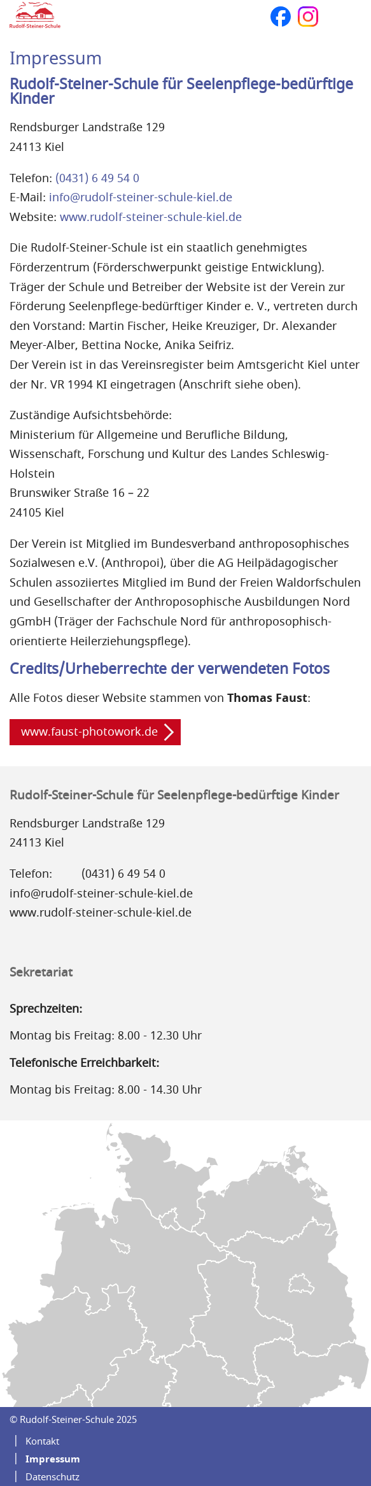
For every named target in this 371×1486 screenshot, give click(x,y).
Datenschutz (52, 1477)
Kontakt (42, 1441)
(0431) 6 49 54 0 (97, 178)
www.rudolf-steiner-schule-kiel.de (151, 217)
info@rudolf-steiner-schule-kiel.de (140, 197)
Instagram (308, 16)
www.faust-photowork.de (89, 732)
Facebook (280, 16)
